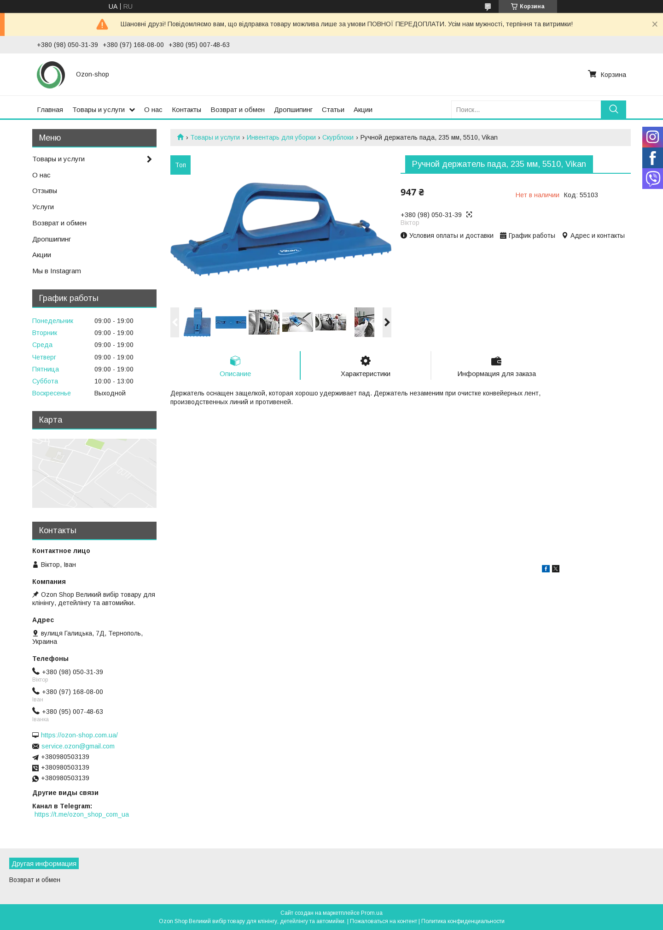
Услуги (43, 207)
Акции (363, 109)
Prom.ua (372, 913)
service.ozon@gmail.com (78, 746)
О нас (153, 109)
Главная (50, 109)
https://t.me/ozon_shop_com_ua (82, 814)
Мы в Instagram (56, 271)
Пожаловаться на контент (383, 921)
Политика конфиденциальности (463, 921)
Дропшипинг (293, 109)
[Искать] (613, 109)
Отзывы (44, 190)
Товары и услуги (98, 109)
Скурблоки (338, 137)
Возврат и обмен (237, 109)
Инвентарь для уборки (281, 137)
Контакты (186, 109)
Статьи (333, 109)
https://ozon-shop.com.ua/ (79, 735)
